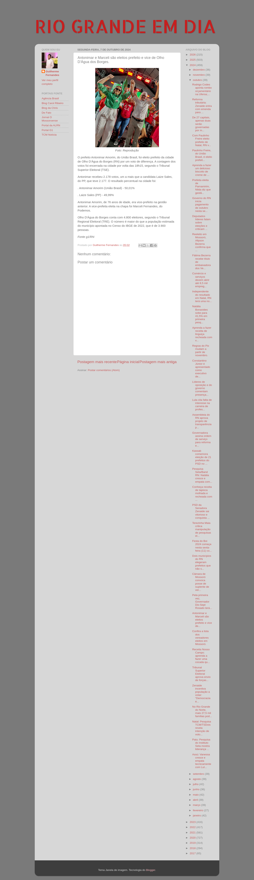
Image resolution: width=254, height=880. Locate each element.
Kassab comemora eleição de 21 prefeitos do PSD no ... (201, 457)
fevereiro (198, 810)
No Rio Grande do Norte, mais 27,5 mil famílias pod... (202, 711)
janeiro (197, 815)
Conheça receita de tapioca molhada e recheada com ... (202, 493)
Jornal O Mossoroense (50, 119)
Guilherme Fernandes (52, 73)
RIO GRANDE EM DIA (125, 26)
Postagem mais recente (97, 362)
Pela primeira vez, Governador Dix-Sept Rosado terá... (202, 601)
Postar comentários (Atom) (104, 370)
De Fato (46, 112)
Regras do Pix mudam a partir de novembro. (200, 350)
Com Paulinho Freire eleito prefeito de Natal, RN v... (201, 140)
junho (196, 789)
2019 (193, 842)
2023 (193, 822)
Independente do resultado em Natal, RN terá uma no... (202, 296)
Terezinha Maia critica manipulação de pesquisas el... (201, 529)
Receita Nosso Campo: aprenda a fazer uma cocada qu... (201, 656)
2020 (193, 837)
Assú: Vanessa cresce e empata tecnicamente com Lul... (201, 761)
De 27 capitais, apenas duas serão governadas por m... (201, 124)
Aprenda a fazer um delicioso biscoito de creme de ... (201, 170)
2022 (193, 827)
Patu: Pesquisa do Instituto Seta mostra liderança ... (201, 744)
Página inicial (128, 362)
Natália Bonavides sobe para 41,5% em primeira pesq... (200, 314)
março (197, 804)
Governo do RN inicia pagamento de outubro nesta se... (201, 204)
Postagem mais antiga (158, 362)
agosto (197, 779)
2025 (193, 59)
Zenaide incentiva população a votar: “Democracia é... (201, 693)
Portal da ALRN (51, 125)
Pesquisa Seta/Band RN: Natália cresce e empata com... (202, 475)
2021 (193, 832)
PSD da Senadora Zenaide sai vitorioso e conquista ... (201, 511)
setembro (199, 773)
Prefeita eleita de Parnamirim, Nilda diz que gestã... (201, 186)
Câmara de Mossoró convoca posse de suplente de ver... (200, 581)
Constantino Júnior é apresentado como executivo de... (201, 368)
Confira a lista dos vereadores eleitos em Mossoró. (200, 638)
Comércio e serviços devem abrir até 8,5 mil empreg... (200, 280)
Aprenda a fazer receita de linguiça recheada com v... (202, 334)
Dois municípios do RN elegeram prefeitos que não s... (201, 562)
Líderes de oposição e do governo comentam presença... (202, 388)
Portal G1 (47, 130)
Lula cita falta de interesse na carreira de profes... (202, 404)
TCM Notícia (49, 134)
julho (196, 784)
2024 (193, 65)
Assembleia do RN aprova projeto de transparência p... (202, 421)
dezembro (199, 69)
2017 (193, 853)
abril (196, 799)
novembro (199, 74)
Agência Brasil (50, 98)
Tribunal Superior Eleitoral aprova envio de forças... (201, 674)
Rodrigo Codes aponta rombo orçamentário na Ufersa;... (202, 89)
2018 (193, 848)
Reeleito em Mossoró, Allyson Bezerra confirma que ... (201, 242)
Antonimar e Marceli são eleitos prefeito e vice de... (202, 619)
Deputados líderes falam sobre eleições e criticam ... (201, 223)
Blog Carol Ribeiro (53, 103)
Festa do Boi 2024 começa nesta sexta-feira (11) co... (202, 545)
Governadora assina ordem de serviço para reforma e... (201, 439)
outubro (198, 79)
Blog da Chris (50, 107)
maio (196, 794)
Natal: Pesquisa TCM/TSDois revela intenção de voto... (201, 728)
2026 (193, 54)
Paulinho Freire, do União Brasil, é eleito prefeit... (202, 155)
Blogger (150, 870)
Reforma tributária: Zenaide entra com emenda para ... (202, 106)
